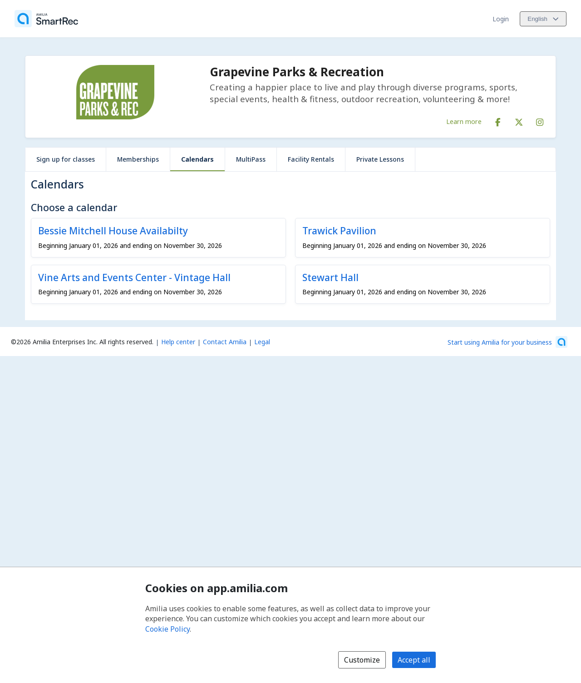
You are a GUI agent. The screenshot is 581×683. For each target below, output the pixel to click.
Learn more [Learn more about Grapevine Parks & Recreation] (464, 121)
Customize (362, 660)
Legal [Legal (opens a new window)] (262, 341)
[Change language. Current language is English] (543, 18)
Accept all (414, 660)
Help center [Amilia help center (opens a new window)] (178, 341)
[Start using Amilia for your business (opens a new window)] (507, 342)
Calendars (197, 159)
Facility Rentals (311, 159)
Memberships (138, 159)
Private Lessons (380, 159)
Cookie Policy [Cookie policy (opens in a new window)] (167, 629)
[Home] (46, 18)
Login (500, 19)
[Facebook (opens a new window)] (498, 120)
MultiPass (251, 159)
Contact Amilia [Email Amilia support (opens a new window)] (224, 341)
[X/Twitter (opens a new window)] (519, 120)
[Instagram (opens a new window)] (540, 120)
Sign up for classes (65, 159)
